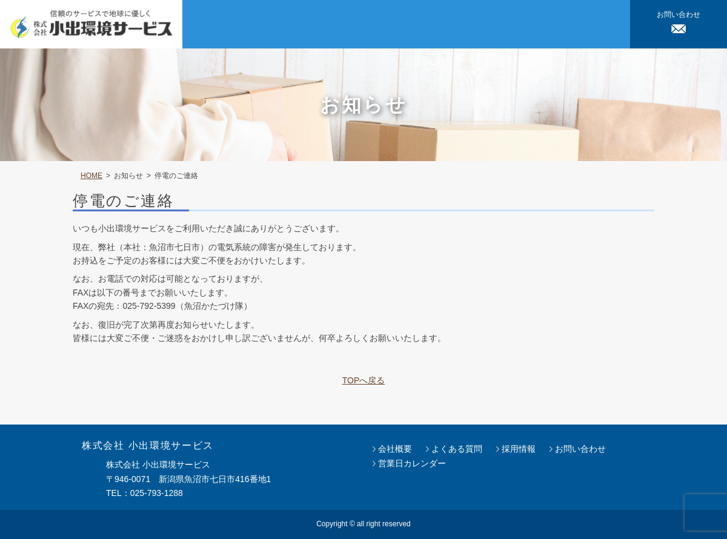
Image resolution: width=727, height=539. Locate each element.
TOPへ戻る (363, 380)
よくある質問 (456, 449)
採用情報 (519, 449)
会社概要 (395, 449)
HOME (91, 175)
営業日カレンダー (412, 463)
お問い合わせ (580, 449)
